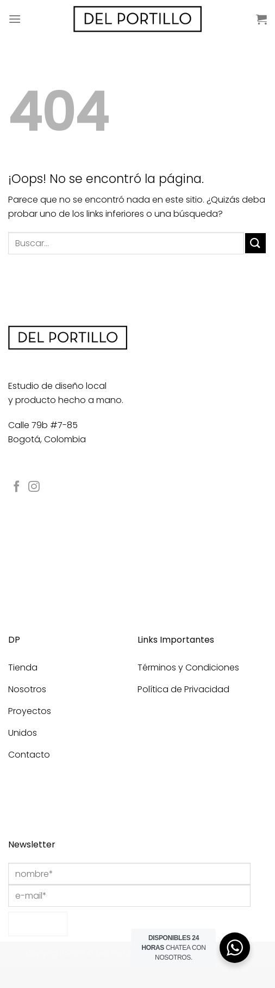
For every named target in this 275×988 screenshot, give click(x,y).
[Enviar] (255, 243)
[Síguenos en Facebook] (16, 487)
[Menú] (14, 18)
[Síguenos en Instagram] (34, 487)
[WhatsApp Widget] (235, 947)
